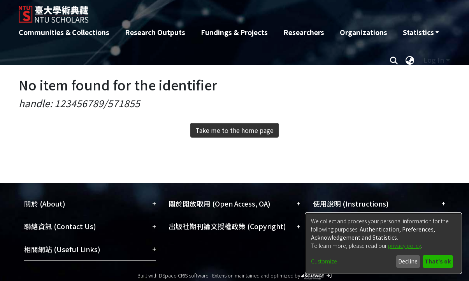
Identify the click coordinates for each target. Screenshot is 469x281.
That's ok (438, 261)
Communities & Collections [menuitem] (64, 32)
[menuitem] (421, 32)
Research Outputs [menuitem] (155, 32)
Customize (324, 261)
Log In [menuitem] (433, 60)
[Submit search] (394, 60)
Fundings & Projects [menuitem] (234, 32)
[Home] (193, 11)
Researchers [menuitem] (303, 32)
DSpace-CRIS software (183, 275)
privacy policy (404, 245)
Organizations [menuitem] (363, 32)
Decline (408, 261)
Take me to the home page (234, 130)
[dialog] (383, 243)
